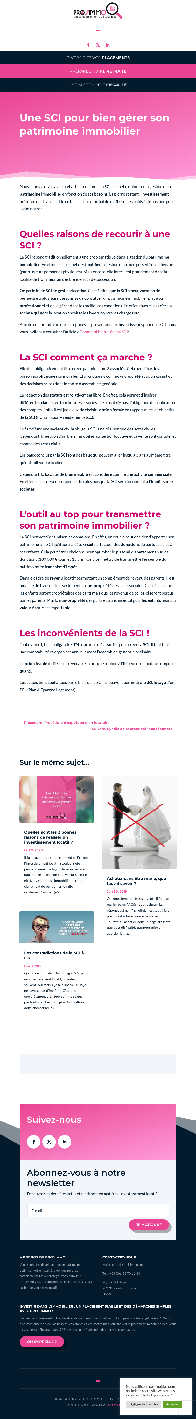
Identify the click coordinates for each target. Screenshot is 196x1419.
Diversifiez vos (98, 57)
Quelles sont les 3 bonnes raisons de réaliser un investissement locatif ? (50, 837)
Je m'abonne (149, 1224)
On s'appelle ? (42, 1341)
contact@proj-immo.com (127, 1264)
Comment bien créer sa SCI (104, 331)
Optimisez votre (98, 84)
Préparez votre (98, 71)
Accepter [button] (172, 1404)
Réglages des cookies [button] (143, 1404)
